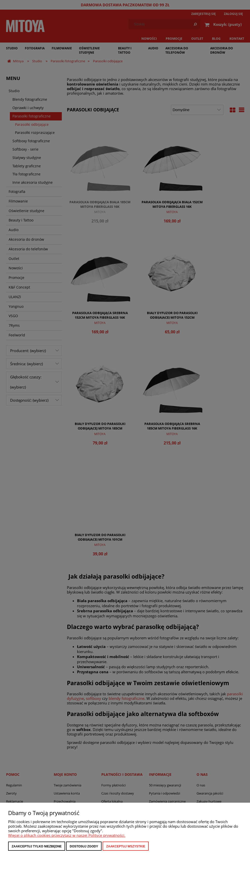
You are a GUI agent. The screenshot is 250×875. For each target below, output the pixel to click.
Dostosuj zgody (84, 846)
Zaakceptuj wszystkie (125, 846)
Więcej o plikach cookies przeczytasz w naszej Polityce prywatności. (66, 835)
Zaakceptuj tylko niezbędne (37, 846)
